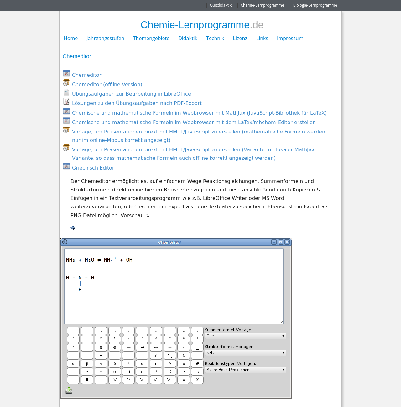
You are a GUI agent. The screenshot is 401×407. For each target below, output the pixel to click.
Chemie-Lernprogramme (262, 5)
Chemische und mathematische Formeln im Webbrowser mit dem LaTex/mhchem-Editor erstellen (194, 122)
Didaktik (187, 38)
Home (71, 38)
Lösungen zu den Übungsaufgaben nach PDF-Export (137, 103)
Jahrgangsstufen (105, 38)
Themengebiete (151, 38)
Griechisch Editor (93, 167)
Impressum (290, 38)
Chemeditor (87, 74)
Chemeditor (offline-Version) (107, 84)
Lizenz (240, 38)
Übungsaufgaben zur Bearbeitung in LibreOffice (131, 93)
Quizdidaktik (221, 5)
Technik (215, 38)
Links (262, 38)
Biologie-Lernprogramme (315, 5)
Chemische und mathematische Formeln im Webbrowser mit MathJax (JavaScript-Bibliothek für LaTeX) (199, 112)
